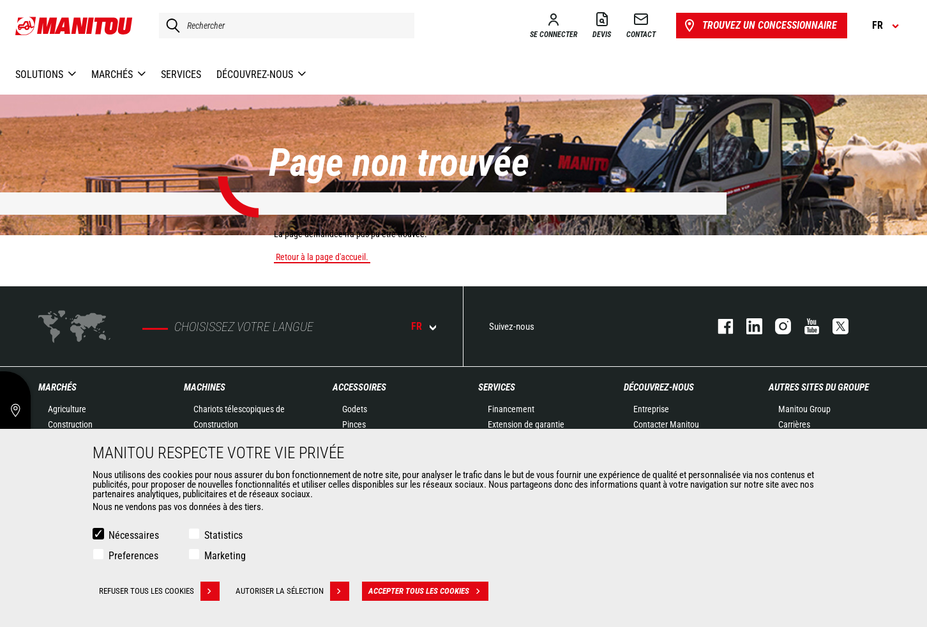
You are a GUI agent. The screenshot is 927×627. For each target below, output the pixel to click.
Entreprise (651, 409)
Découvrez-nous (659, 387)
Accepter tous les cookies (428, 591)
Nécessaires (134, 535)
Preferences (133, 556)
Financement (511, 409)
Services (496, 387)
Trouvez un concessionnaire (759, 25)
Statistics (223, 535)
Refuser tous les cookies (159, 591)
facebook (719, 326)
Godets (354, 409)
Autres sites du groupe (819, 387)
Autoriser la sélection (292, 591)
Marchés (57, 387)
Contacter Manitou (666, 424)
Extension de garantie (526, 424)
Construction (70, 424)
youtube (805, 326)
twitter (834, 326)
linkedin (748, 326)
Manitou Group (804, 409)
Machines (204, 387)
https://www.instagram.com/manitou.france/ (776, 326)
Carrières (794, 424)
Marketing (225, 556)
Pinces (354, 424)
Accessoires (359, 387)
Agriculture (67, 409)
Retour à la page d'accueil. (322, 257)
